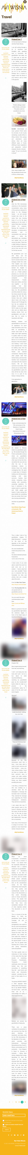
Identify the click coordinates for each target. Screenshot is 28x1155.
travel (3, 70)
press (7, 879)
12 (16, 1102)
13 (19, 1102)
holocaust (5, 56)
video (4, 236)
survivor (7, 69)
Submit (7, 1129)
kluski (3, 66)
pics (7, 67)
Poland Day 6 (17, 660)
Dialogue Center (5, 220)
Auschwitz (5, 53)
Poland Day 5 (17, 854)
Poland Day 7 (17, 39)
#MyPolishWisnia (19, 638)
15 (25, 1102)
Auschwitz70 (4, 54)
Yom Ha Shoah (5, 72)
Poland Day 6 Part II (18, 420)
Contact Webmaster (20, 1145)
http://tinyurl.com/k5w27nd (19, 594)
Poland (3, 69)
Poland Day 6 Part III (18, 201)
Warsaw (7, 70)
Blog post (4, 47)
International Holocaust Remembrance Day (5, 63)
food (9, 54)
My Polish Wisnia (6, 231)
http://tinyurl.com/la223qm (19, 584)
